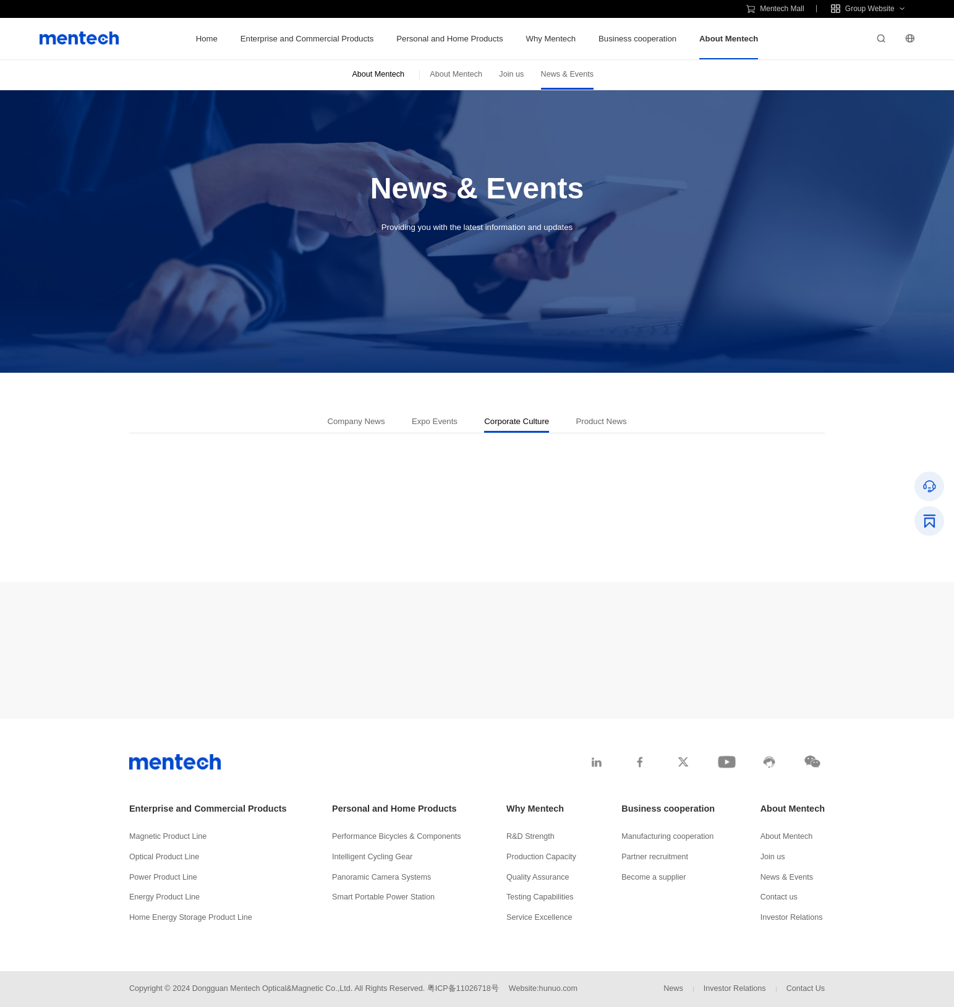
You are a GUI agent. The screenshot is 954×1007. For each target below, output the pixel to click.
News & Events (567, 74)
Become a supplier (653, 877)
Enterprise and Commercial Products (307, 38)
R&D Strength (530, 836)
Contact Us (805, 988)
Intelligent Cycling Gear (372, 856)
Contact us (779, 897)
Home (207, 38)
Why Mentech (551, 38)
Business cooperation (637, 38)
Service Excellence (539, 917)
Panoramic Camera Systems (381, 877)
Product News (601, 421)
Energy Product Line (164, 897)
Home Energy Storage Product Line (190, 917)
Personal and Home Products (449, 38)
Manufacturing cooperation (667, 836)
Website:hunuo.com (543, 988)
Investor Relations (791, 917)
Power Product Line (163, 877)
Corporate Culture (516, 421)
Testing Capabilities (540, 897)
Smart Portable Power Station (383, 897)
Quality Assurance (537, 877)
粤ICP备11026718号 (463, 988)
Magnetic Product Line (168, 836)
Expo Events (435, 421)
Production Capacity (541, 856)
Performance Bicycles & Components (396, 836)
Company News (356, 421)
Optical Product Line (164, 856)
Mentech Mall (775, 8)
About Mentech (728, 38)
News (673, 988)
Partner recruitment (654, 856)
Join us (511, 74)
